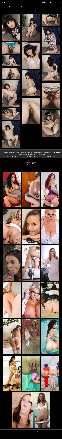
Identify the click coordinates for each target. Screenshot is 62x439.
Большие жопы (31, 160)
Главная (4, 2)
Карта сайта (36, 432)
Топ (50, 2)
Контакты (26, 432)
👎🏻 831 (34, 164)
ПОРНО (44, 432)
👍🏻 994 (28, 164)
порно (43, 2)
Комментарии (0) (5, 166)
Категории (57, 2)
